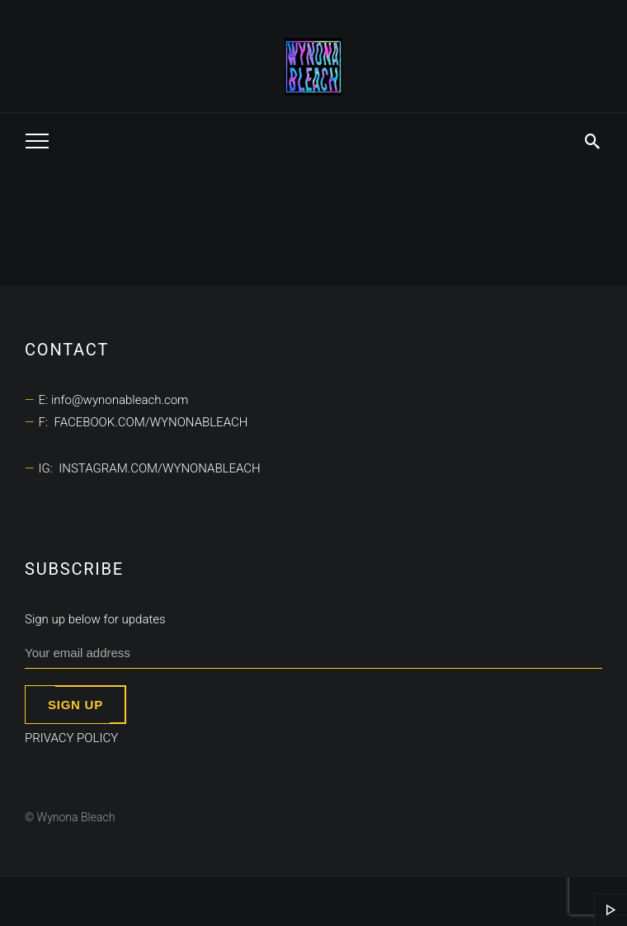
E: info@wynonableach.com (114, 399)
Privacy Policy (71, 738)
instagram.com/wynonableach (159, 468)
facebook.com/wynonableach (151, 422)
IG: (49, 468)
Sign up (75, 704)
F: (46, 422)
